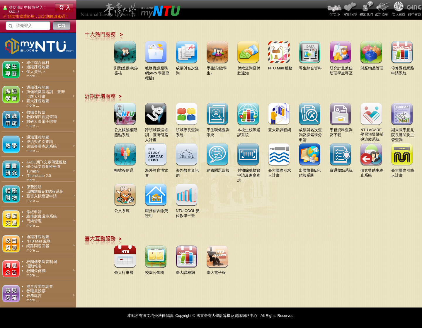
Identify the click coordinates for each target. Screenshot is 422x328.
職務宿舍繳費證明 (156, 211)
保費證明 (34, 187)
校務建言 (34, 295)
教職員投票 (35, 112)
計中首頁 (414, 10)
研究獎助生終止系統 (371, 170)
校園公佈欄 (35, 271)
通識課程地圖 (37, 67)
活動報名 (34, 266)
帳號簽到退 (125, 168)
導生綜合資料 (37, 62)
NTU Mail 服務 (38, 241)
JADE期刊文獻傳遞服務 (46, 162)
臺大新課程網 (279, 127)
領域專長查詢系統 (41, 146)
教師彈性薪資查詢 (41, 117)
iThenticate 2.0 (38, 175)
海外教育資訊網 (187, 170)
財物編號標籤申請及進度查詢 (248, 173)
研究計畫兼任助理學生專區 (341, 68)
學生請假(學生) (217, 68)
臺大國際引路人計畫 (402, 170)
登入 (64, 7)
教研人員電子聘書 (41, 121)
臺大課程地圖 (37, 101)
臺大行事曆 (125, 270)
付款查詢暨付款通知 (248, 68)
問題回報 (367, 10)
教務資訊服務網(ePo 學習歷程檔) (157, 71)
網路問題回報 (37, 246)
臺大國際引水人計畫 (279, 170)
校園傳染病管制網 (41, 261)
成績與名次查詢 (39, 141)
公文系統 (125, 208)
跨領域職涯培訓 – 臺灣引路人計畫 (156, 132)
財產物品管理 (371, 66)
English (335, 10)
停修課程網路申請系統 (402, 68)
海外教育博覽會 (156, 170)
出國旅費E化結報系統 (44, 191)
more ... (32, 76)
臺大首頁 (398, 10)
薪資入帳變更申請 (41, 196)
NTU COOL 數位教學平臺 (188, 211)
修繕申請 (34, 212)
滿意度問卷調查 (39, 286)
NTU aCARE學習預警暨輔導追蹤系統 (371, 132)
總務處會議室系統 (41, 216)
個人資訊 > (35, 71)
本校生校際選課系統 (248, 130)
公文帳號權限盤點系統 (125, 130)
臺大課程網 (186, 270)
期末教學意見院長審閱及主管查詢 (402, 132)
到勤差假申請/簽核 (126, 68)
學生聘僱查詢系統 (218, 130)
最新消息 (382, 10)
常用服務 (351, 10)
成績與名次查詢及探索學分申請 (310, 132)
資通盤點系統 (341, 168)
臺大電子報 (217, 270)
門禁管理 (34, 221)
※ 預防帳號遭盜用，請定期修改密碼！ (36, 16)
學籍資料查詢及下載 (341, 130)
